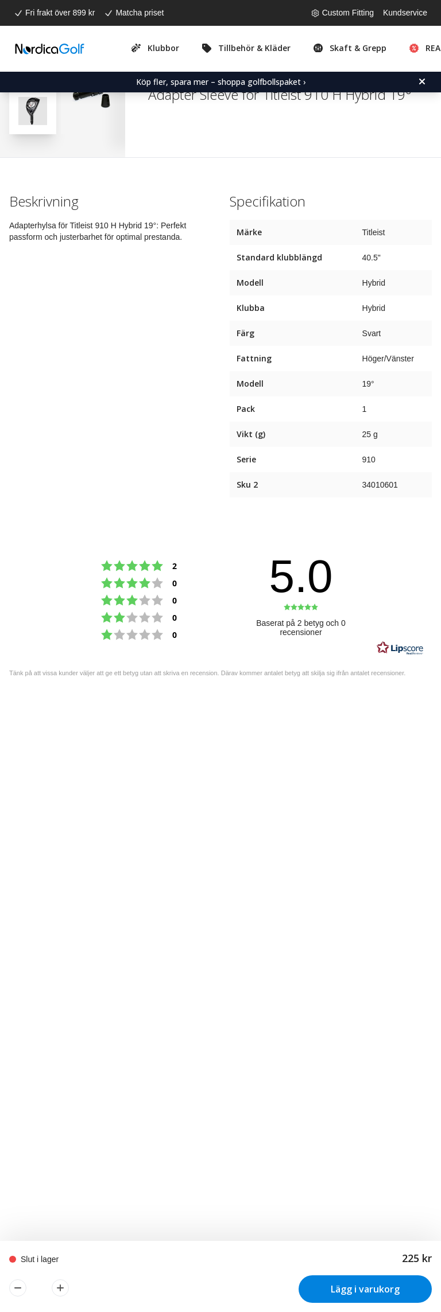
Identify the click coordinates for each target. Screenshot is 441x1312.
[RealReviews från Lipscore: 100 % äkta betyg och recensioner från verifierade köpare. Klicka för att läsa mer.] (400, 648)
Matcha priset (139, 12)
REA (432, 47)
